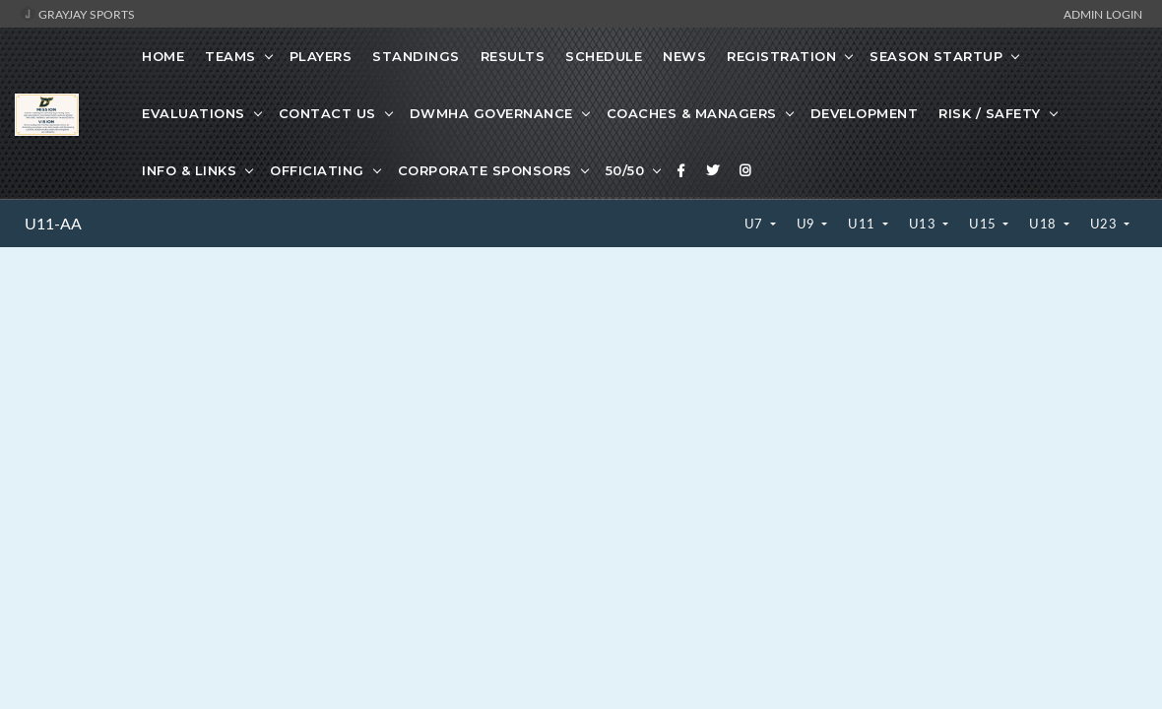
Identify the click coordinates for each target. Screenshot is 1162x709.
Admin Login (1103, 14)
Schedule (603, 56)
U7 (755, 223)
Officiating (317, 170)
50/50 (625, 170)
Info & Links (189, 170)
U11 (863, 223)
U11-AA (53, 223)
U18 (1044, 223)
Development (864, 113)
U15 (984, 223)
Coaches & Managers (692, 113)
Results (513, 56)
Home (163, 56)
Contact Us (327, 113)
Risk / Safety (989, 113)
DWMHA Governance (491, 113)
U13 (924, 223)
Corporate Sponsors (485, 170)
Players (321, 56)
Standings (416, 56)
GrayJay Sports (77, 14)
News (684, 56)
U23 (1105, 223)
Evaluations (193, 113)
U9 (808, 223)
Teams (230, 56)
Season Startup (936, 56)
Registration (781, 56)
